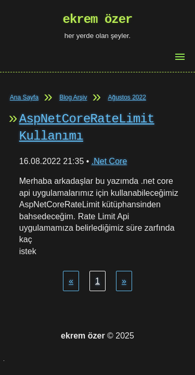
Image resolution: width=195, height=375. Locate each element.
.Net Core (109, 161)
